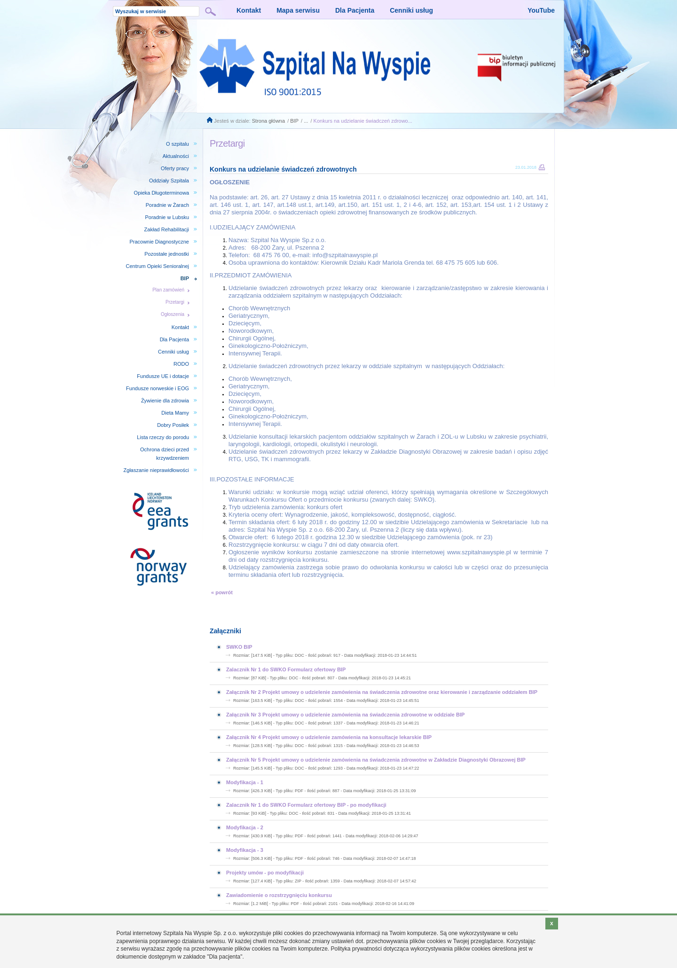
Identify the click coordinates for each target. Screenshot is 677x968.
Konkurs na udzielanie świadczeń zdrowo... (363, 121)
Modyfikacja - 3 (244, 850)
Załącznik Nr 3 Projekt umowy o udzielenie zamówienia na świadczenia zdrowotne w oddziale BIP (345, 714)
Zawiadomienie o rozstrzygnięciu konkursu (279, 895)
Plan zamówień (168, 289)
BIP (294, 121)
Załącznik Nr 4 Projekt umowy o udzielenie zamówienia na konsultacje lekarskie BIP (329, 737)
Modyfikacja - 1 (244, 782)
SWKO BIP (239, 647)
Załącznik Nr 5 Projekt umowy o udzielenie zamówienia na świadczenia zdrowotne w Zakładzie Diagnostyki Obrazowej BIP (376, 760)
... (306, 121)
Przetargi (174, 302)
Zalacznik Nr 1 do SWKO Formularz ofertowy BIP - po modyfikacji (306, 805)
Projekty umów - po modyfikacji (265, 872)
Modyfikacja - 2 (244, 827)
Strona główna (268, 121)
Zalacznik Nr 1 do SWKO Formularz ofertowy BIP (286, 669)
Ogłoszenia (172, 314)
